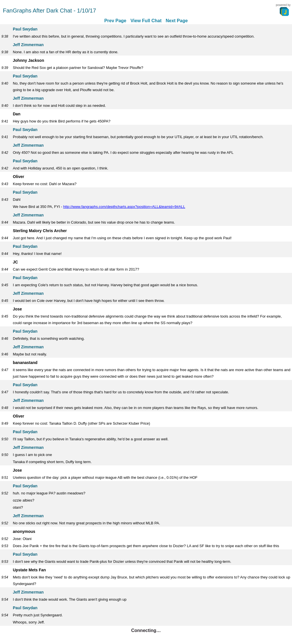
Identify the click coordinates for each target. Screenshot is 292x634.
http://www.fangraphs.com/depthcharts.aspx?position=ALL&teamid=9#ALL (124, 206)
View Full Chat (145, 20)
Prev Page (115, 20)
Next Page (177, 20)
